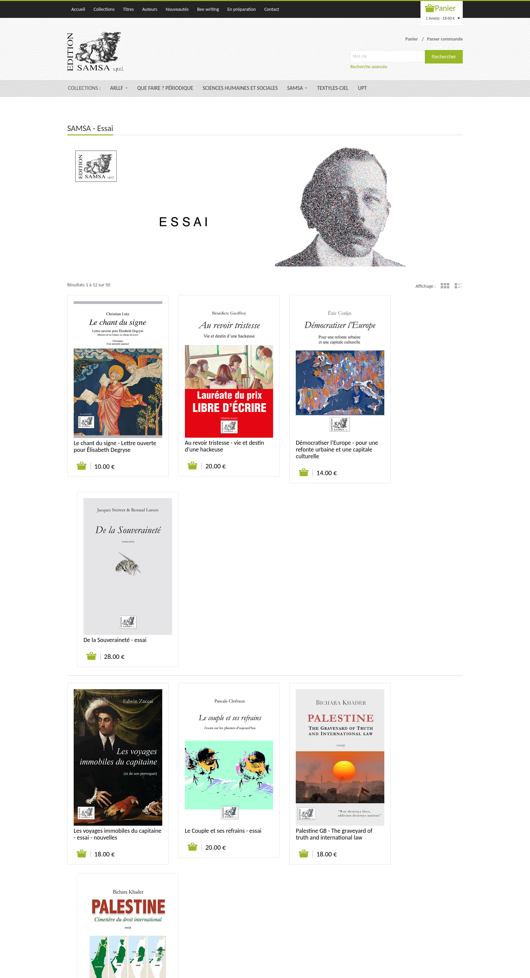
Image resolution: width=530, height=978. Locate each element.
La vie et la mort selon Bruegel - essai (214, 802)
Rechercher (444, 56)
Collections (104, 9)
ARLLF (119, 88)
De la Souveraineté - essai (409, 427)
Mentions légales (446, 881)
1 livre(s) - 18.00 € (443, 18)
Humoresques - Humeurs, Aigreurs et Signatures (105, 802)
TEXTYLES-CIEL (332, 88)
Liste (458, 285)
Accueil (78, 9)
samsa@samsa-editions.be (242, 942)
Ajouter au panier (79, 450)
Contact (271, 9)
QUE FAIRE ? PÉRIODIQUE (165, 88)
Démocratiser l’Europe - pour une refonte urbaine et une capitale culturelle (312, 434)
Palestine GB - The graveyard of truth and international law (314, 620)
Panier (445, 8)
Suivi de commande (406, 881)
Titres (128, 9)
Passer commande (445, 39)
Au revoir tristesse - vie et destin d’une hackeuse (206, 431)
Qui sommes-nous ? (343, 881)
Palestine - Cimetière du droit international (414, 620)
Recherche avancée (369, 67)
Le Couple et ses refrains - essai (213, 616)
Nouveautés (177, 9)
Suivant (135, 856)
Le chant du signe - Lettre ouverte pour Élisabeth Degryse (112, 431)
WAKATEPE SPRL (447, 969)
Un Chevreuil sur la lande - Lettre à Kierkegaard (308, 802)
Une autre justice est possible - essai (416, 802)
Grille (445, 285)
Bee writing (208, 9)
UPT (362, 88)
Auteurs (149, 9)
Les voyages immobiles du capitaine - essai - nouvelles (107, 620)
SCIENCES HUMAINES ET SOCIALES (240, 88)
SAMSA (297, 88)
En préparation (241, 9)
